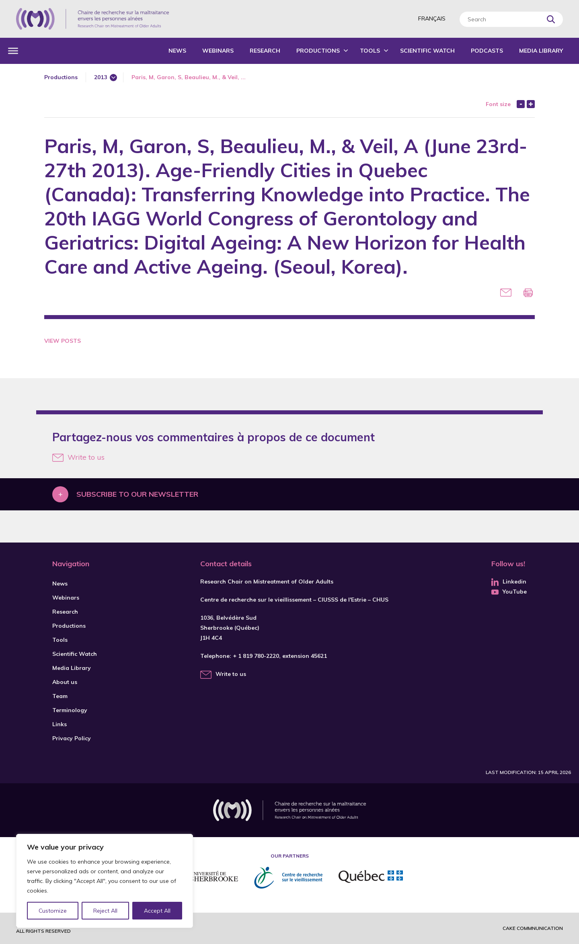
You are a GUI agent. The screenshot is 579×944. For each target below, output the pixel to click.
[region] (104, 881)
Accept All (157, 910)
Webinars (218, 50)
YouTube (509, 591)
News (177, 50)
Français (432, 18)
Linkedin (508, 581)
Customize (53, 910)
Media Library (541, 50)
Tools (370, 50)
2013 (100, 77)
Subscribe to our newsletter (137, 494)
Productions (318, 50)
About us (64, 682)
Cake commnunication (533, 928)
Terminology (69, 710)
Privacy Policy (71, 738)
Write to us (78, 457)
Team (60, 696)
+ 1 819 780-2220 (256, 655)
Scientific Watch (427, 50)
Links (59, 724)
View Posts (62, 340)
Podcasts (487, 50)
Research (265, 50)
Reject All (106, 910)
